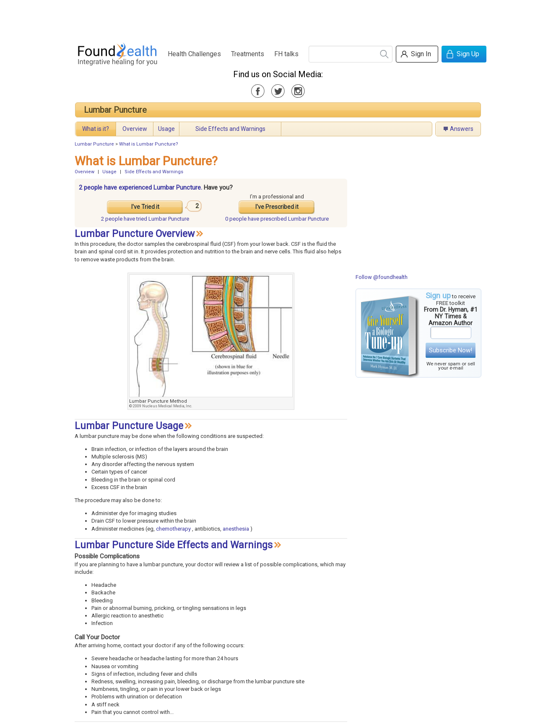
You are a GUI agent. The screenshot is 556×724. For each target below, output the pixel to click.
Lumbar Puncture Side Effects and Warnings (174, 545)
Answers (461, 128)
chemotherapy (173, 529)
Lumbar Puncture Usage (129, 426)
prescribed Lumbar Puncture (277, 219)
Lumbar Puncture (115, 110)
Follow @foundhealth (382, 277)
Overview (134, 128)
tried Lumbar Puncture (145, 219)
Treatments (247, 54)
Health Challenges (194, 54)
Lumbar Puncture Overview (135, 234)
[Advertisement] (277, 19)
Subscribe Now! (450, 350)
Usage (166, 128)
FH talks (286, 54)
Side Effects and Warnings (230, 128)
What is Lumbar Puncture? (148, 144)
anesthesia (236, 529)
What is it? (95, 128)
